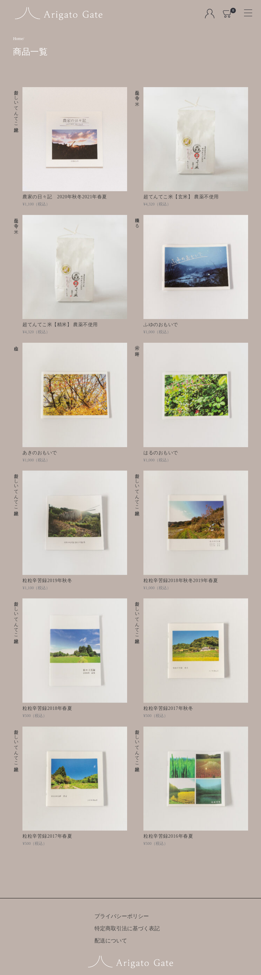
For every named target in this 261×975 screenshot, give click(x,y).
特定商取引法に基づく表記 (127, 928)
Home (18, 38)
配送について (110, 940)
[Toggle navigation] (245, 10)
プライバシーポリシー (121, 916)
